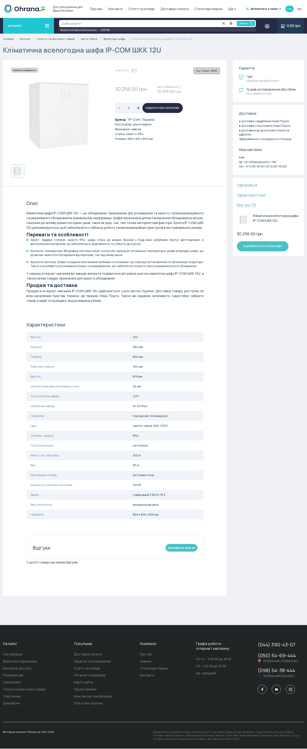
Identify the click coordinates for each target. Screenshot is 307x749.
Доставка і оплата (175, 9)
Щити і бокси (92, 39)
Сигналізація (13, 654)
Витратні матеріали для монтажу (79, 29)
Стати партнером (208, 9)
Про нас (96, 9)
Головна (11, 39)
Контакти (115, 9)
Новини (145, 661)
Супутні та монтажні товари (59, 39)
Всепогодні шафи (118, 39)
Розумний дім (13, 676)
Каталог (28, 39)
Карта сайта (83, 683)
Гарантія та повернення (92, 661)
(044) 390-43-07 (276, 644)
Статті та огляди (142, 9)
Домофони (11, 704)
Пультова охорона (88, 704)
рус (299, 8)
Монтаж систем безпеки (93, 697)
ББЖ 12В (105, 29)
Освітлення (12, 697)
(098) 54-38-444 (276, 670)
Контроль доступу (17, 668)
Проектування (85, 690)
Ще (232, 9)
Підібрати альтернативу (162, 108)
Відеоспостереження (20, 661)
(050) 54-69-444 (277, 655)
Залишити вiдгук (181, 548)
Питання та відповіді (89, 676)
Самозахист (12, 683)
